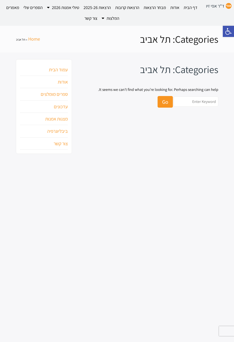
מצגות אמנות (56, 119)
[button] (228, 31)
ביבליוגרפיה (57, 131)
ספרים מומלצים (54, 94)
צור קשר (90, 18)
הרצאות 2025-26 (97, 7)
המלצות (110, 18)
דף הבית (190, 7)
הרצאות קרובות (127, 7)
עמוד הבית (58, 70)
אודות (174, 7)
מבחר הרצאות (155, 7)
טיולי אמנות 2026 (63, 7)
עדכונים (61, 107)
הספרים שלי (33, 7)
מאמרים (12, 7)
